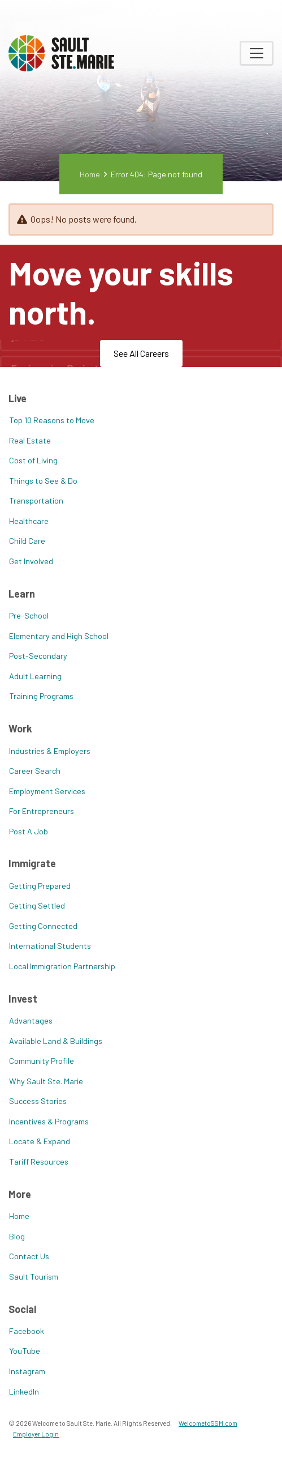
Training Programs (41, 696)
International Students (50, 945)
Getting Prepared (40, 885)
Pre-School (29, 615)
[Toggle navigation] (257, 53)
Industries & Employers (49, 751)
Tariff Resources (38, 1161)
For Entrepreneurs (41, 811)
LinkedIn (24, 1391)
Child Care (27, 540)
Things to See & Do (43, 480)
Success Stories (38, 1101)
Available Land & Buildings (55, 1041)
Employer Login (36, 1434)
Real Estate (30, 440)
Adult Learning (35, 676)
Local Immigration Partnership (62, 966)
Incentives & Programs (49, 1121)
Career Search (34, 770)
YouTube (24, 1351)
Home (90, 174)
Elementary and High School (59, 636)
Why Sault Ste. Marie (46, 1081)
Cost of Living (33, 460)
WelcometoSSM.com (208, 1423)
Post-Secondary (38, 655)
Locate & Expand (39, 1141)
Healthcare (29, 521)
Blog (17, 1236)
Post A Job (28, 831)
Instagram (27, 1371)
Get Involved (31, 561)
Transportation (36, 500)
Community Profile (41, 1060)
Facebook (26, 1331)
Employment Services (47, 791)
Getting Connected (43, 926)
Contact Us (29, 1256)
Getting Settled (37, 905)
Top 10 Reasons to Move (51, 420)
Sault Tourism (33, 1276)
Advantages (31, 1020)
